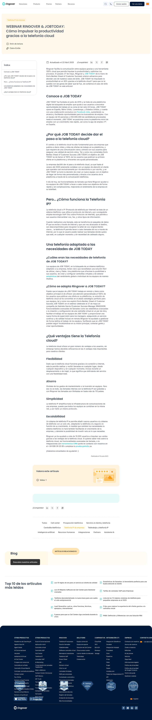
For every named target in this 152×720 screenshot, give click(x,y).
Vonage (97, 653)
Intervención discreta (65, 692)
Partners (97, 532)
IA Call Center (18, 659)
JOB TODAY (90, 74)
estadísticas (51, 276)
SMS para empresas (65, 674)
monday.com (110, 671)
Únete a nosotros (130, 647)
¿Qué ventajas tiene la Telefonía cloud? (17, 92)
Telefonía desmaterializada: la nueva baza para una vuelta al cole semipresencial (76, 599)
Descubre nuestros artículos (25, 562)
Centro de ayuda (130, 673)
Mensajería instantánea (66, 653)
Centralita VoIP (40, 650)
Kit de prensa (129, 653)
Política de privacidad (131, 665)
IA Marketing (39, 662)
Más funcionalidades (65, 701)
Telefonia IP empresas (66, 641)
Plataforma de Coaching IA (22, 641)
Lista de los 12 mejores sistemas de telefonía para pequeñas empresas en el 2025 (121, 599)
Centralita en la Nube (21, 665)
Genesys (97, 650)
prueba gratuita (82, 446)
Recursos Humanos (66, 532)
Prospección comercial (21, 662)
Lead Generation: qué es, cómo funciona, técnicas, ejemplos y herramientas (73, 607)
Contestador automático (66, 677)
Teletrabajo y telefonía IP (98, 527)
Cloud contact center (83, 650)
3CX (96, 644)
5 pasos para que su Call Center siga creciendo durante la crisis (75, 615)
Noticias (127, 656)
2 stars (43, 475)
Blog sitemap (39, 697)
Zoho (108, 653)
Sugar (108, 665)
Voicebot (17, 653)
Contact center (19, 674)
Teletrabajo (80, 656)
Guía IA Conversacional (42, 641)
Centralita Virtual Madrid (22, 668)
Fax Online (17, 677)
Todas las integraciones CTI (115, 674)
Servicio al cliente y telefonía (98, 523)
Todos (44, 523)
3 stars (47, 475)
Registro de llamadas (65, 695)
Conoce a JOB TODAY (11, 72)
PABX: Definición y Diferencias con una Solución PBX (122, 615)
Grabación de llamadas (66, 698)
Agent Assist (18, 647)
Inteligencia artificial (46, 532)
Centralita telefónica (52, 527)
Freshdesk (109, 650)
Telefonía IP (39, 656)
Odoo (108, 662)
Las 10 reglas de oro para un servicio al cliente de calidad (75, 583)
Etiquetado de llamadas (66, 680)
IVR (60, 662)
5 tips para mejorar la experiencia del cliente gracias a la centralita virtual (124, 607)
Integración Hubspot (112, 647)
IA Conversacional (20, 650)
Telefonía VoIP (63, 656)
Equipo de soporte (82, 644)
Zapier (108, 668)
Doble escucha (63, 689)
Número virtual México (21, 692)
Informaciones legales (132, 662)
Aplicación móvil (40, 644)
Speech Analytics (19, 698)
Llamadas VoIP (39, 659)
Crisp (108, 659)
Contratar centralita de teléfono (24, 671)
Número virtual (64, 665)
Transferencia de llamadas (43, 688)
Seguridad (128, 659)
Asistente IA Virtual (20, 656)
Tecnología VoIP (40, 682)
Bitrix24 (97, 647)
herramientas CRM (70, 443)
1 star (38, 475)
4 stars (51, 475)
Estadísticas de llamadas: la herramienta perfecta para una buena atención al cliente (125, 583)
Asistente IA (109, 532)
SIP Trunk (38, 679)
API (107, 677)
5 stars (56, 475)
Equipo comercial (82, 641)
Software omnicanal (65, 683)
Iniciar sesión (121, 4)
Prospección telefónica (73, 523)
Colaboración (81, 659)
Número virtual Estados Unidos (24, 689)
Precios (49, 4)
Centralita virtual (40, 647)
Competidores (39, 685)
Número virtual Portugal (21, 686)
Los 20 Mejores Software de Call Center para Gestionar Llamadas (74, 591)
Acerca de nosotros (131, 644)
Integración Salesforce (113, 641)
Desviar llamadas (64, 644)
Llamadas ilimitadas (65, 671)
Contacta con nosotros (132, 641)
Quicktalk (38, 700)
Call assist (38, 694)
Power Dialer (63, 659)
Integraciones (84, 532)
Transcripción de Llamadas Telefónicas (43, 666)
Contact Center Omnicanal (43, 673)
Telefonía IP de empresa (16, 20)
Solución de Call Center (84, 647)
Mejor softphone (40, 670)
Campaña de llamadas (42, 691)
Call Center (38, 653)
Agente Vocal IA (19, 644)
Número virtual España (21, 683)
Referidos (128, 650)
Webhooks (109, 680)
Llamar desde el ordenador (85, 653)
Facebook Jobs (83, 112)
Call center (55, 523)
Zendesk (109, 644)
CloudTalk (98, 641)
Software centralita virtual (67, 650)
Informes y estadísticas (66, 686)
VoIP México (39, 676)
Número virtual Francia (21, 680)
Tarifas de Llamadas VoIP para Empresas (118, 591)
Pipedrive (109, 656)
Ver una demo (137, 4)
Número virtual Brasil (21, 695)
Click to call (62, 668)
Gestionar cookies (130, 676)
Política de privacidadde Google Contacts (131, 669)
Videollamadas (63, 647)
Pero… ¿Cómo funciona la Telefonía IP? (17, 82)
